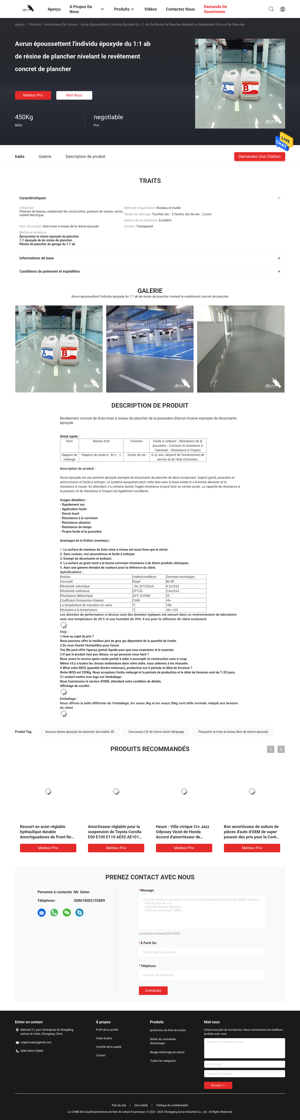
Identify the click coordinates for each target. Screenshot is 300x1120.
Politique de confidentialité (172, 1105)
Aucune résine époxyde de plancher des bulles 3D (79, 732)
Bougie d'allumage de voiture (167, 1052)
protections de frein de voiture (168, 1030)
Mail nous (74, 95)
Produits (35, 24)
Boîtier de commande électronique (163, 1041)
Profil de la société (107, 1029)
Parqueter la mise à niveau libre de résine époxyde (233, 732)
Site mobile (141, 1105)
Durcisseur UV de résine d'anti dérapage (156, 732)
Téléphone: (148, 966)
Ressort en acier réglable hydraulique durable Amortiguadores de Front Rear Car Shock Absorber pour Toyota (47, 837)
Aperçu (20, 24)
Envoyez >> (218, 1085)
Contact (101, 1055)
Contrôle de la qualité (109, 1046)
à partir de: (149, 943)
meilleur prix (33, 95)
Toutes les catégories (163, 1060)
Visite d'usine (104, 1038)
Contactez (153, 990)
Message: (147, 890)
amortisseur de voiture (61, 24)
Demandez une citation (260, 156)
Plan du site (119, 1105)
